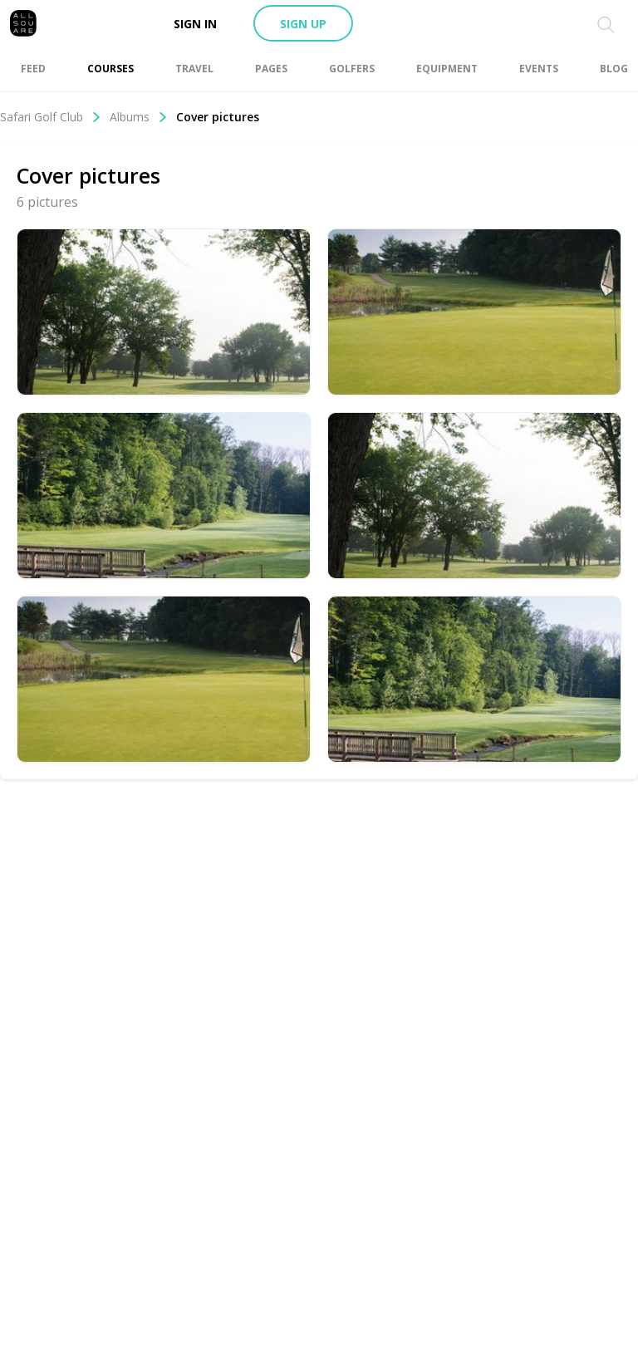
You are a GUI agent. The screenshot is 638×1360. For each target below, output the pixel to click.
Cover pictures (217, 117)
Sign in (195, 24)
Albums (139, 117)
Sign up (303, 24)
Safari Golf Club (50, 117)
